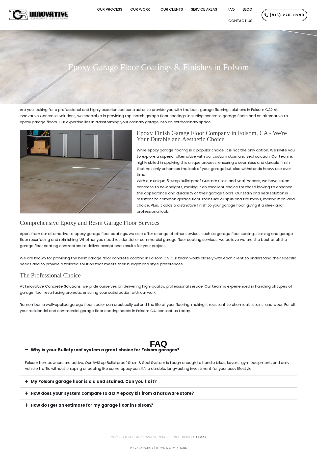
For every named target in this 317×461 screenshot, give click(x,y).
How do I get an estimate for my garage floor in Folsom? (92, 405)
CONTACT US (240, 20)
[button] (158, 350)
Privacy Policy (141, 448)
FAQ (231, 9)
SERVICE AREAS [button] (205, 9)
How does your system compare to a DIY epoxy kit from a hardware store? (112, 393)
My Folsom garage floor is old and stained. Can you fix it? (94, 381)
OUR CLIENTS (171, 9)
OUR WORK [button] (141, 9)
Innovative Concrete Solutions (53, 286)
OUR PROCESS (109, 9)
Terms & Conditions (171, 448)
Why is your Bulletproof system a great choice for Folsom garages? (105, 350)
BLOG (247, 9)
